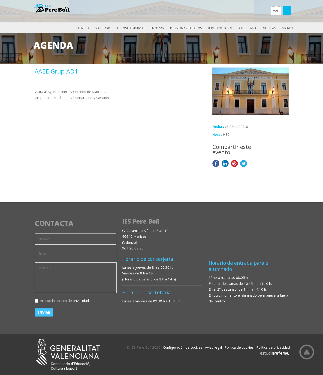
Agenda (287, 28)
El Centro (82, 28)
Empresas (157, 28)
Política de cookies (239, 347)
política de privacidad (72, 300)
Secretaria (103, 28)
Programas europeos (186, 28)
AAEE (253, 28)
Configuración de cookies (182, 347)
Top (307, 352)
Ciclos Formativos (130, 28)
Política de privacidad (273, 347)
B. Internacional (220, 28)
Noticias (269, 28)
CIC (241, 28)
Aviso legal (213, 347)
